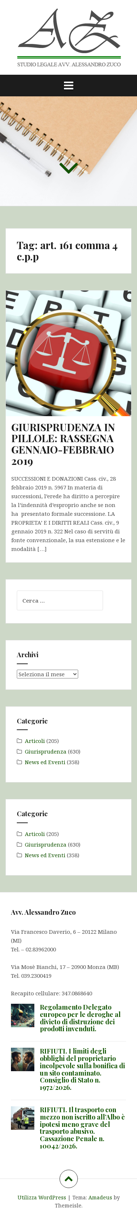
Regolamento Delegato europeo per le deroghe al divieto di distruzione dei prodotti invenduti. (80, 1018)
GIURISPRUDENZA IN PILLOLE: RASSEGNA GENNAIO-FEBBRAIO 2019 (63, 443)
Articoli (35, 740)
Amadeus (100, 1197)
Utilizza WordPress (42, 1197)
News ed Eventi (45, 762)
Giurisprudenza (45, 751)
